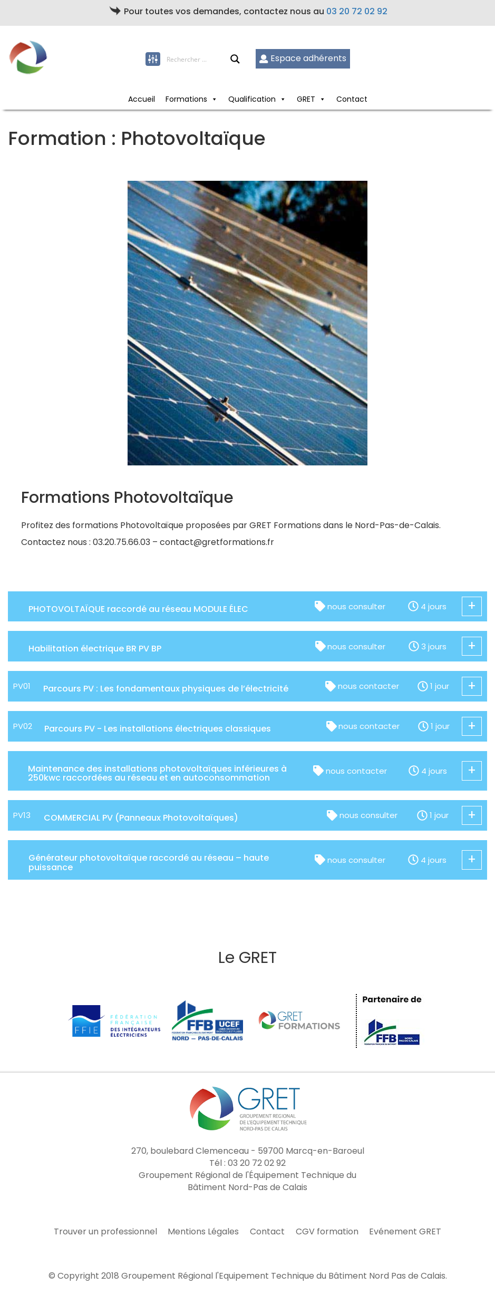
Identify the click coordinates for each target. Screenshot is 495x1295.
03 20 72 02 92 (356, 11)
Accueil (141, 99)
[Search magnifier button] (235, 59)
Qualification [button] (257, 99)
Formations (192, 99)
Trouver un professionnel (105, 1232)
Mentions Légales (203, 1232)
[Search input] (198, 59)
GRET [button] (311, 99)
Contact (351, 99)
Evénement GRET (405, 1232)
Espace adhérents (302, 58)
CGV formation (327, 1232)
